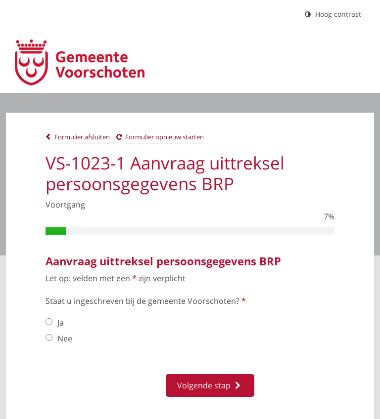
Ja (55, 322)
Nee (59, 338)
